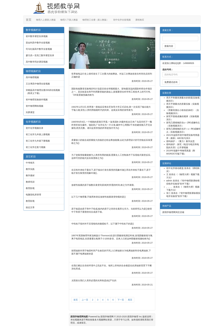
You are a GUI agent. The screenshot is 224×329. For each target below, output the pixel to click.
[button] (75, 48)
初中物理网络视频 (34, 106)
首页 (28, 19)
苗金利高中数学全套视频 (38, 42)
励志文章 (30, 207)
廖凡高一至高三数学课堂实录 (40, 55)
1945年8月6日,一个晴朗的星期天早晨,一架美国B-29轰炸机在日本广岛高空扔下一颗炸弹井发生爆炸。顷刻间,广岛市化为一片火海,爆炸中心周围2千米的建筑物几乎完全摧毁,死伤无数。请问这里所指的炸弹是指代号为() (111, 125)
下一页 (120, 300)
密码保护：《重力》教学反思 (180, 141)
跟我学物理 (132, 316)
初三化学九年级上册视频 (38, 134)
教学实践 (30, 169)
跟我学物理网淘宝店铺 (173, 212)
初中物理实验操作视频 (37, 99)
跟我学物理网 (107, 316)
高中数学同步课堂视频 (37, 62)
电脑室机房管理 (33, 194)
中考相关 (30, 162)
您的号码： (167, 69)
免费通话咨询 (170, 82)
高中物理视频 (32, 77)
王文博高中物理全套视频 (38, 83)
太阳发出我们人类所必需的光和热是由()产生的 (93, 280)
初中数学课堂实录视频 (37, 36)
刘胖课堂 (30, 112)
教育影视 (30, 188)
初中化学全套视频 (122, 20)
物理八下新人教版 (69, 20)
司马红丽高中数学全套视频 (39, 49)
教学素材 (30, 175)
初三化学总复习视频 (35, 147)
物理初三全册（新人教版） (95, 20)
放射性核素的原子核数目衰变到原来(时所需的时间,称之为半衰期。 (103, 185)
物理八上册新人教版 (46, 20)
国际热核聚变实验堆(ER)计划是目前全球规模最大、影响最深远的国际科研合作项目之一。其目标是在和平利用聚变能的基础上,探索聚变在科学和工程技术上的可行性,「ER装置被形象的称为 (111, 91)
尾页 (130, 300)
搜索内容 (168, 46)
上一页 (85, 300)
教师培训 (30, 182)
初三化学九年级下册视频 (38, 141)
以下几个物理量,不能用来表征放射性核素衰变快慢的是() (98, 197)
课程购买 (139, 20)
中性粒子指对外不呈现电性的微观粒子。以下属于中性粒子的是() (102, 223)
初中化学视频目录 (34, 128)
